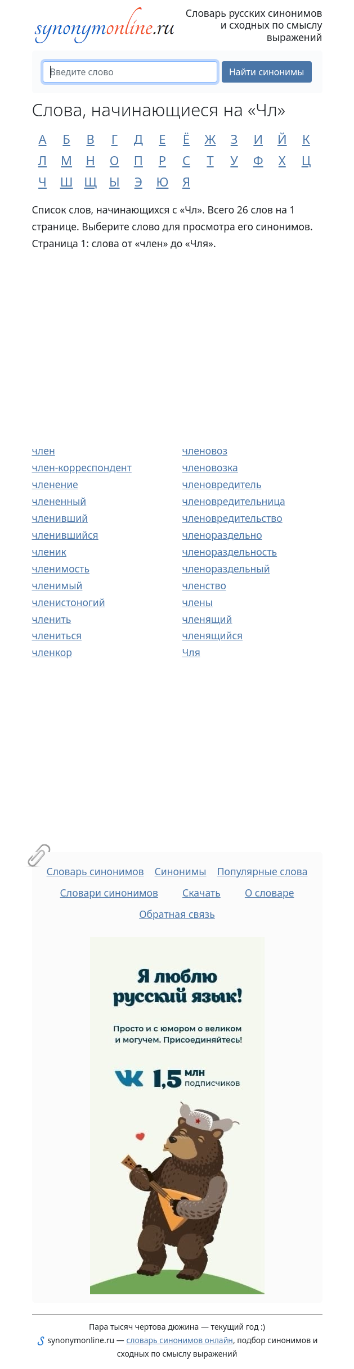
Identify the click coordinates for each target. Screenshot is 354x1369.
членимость (61, 568)
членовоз (205, 450)
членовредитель (222, 484)
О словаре (269, 892)
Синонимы (181, 871)
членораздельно (222, 535)
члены (197, 602)
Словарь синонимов (95, 871)
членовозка (210, 467)
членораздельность (229, 551)
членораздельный (226, 568)
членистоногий (68, 602)
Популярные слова (262, 871)
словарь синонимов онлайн (179, 1340)
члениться (57, 635)
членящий (207, 619)
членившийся (65, 535)
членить (51, 619)
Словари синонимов (109, 892)
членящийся (212, 635)
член (43, 450)
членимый (57, 585)
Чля (191, 652)
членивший (60, 518)
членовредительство (232, 518)
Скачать (201, 892)
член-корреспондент (82, 467)
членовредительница (233, 501)
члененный (59, 501)
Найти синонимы (266, 72)
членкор (52, 652)
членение (55, 484)
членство (204, 585)
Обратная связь (177, 914)
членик (49, 551)
